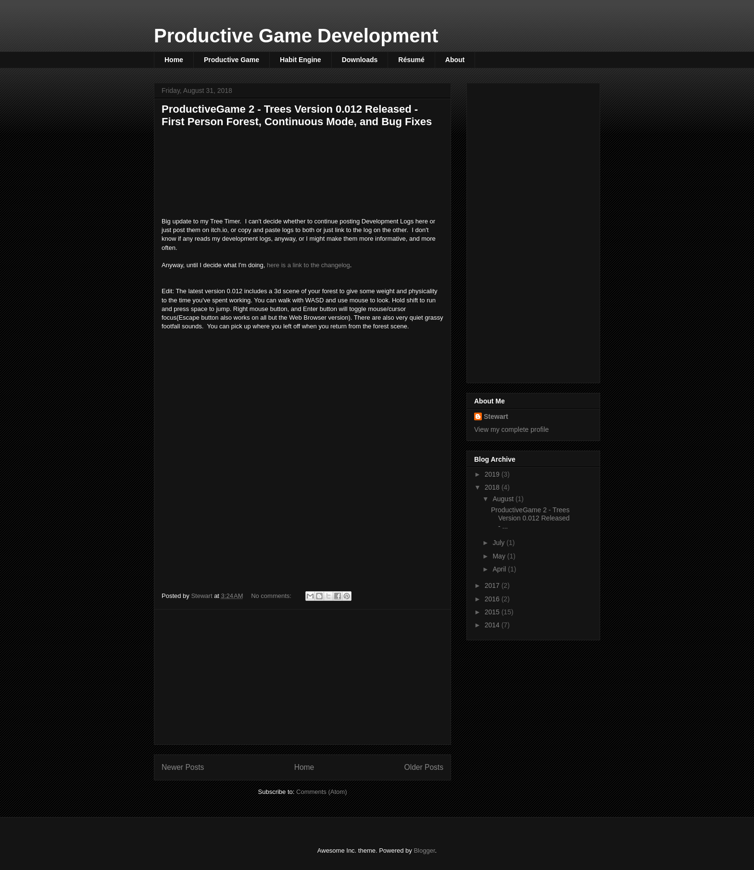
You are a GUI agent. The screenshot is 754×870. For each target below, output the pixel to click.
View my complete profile (511, 429)
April (500, 569)
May (499, 556)
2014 (493, 625)
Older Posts (423, 767)
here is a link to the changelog (308, 265)
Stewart (496, 416)
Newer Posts (183, 767)
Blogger (424, 850)
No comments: (272, 595)
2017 (493, 585)
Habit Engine (300, 60)
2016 (493, 599)
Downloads (360, 60)
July (499, 542)
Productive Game (231, 60)
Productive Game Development (296, 35)
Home (173, 60)
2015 (493, 612)
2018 (493, 487)
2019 (493, 474)
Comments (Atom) (321, 791)
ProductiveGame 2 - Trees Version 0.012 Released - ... (530, 518)
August (503, 499)
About (455, 60)
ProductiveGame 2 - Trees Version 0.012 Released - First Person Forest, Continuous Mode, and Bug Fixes (297, 115)
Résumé (411, 60)
